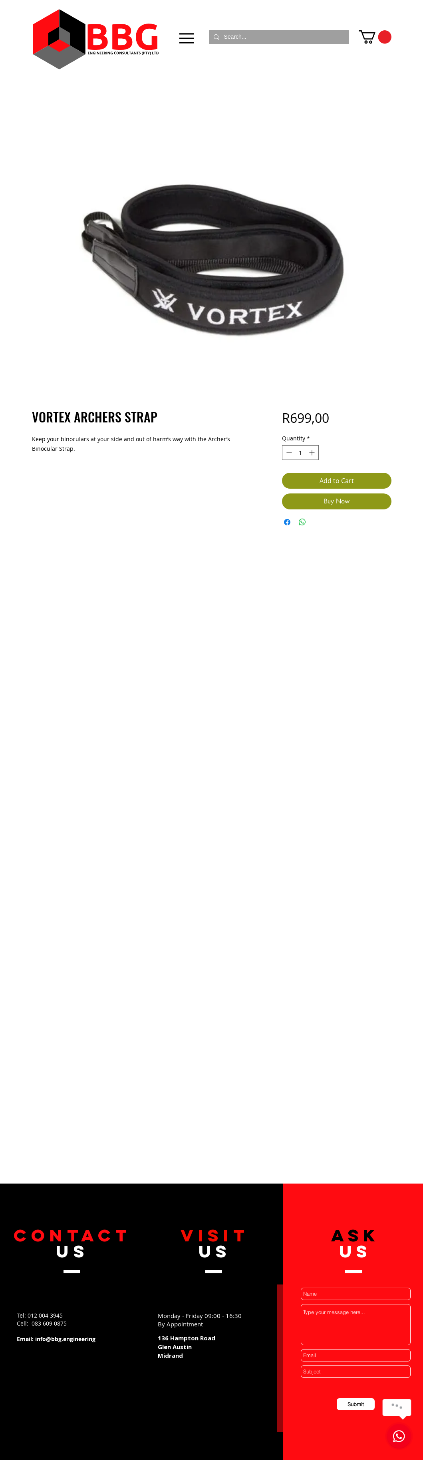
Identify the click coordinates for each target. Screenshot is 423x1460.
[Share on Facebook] (287, 522)
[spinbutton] (300, 453)
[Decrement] (288, 453)
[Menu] (186, 38)
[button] (375, 36)
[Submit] (356, 1404)
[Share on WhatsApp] (302, 522)
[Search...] (278, 37)
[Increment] (313, 453)
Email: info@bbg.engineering (56, 1339)
